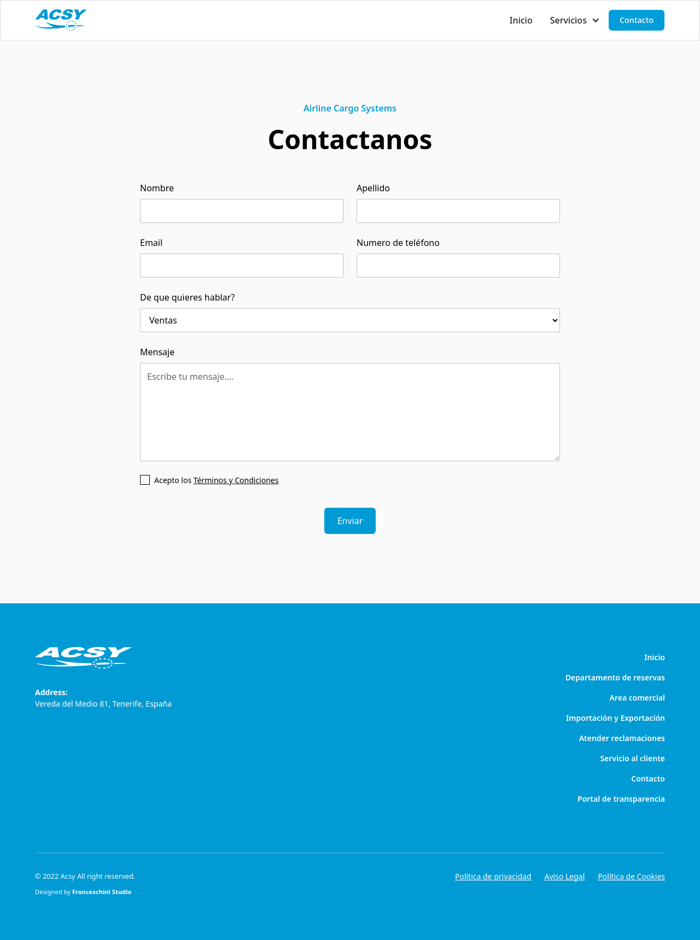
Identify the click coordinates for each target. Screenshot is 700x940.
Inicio (521, 20)
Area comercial (637, 697)
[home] (61, 20)
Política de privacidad (493, 876)
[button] (575, 20)
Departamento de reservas (615, 677)
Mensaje (157, 352)
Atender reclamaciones (622, 738)
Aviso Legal (565, 876)
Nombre (157, 188)
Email (151, 243)
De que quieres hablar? (187, 297)
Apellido (373, 188)
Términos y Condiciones (236, 480)
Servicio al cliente (632, 758)
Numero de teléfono (398, 243)
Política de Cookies (631, 876)
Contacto (637, 20)
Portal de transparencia (621, 799)
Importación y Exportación (615, 718)
